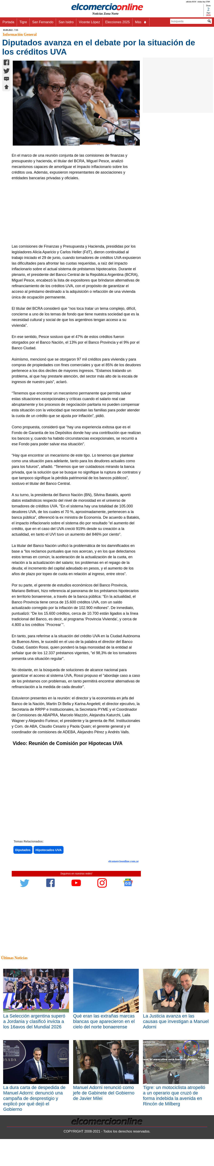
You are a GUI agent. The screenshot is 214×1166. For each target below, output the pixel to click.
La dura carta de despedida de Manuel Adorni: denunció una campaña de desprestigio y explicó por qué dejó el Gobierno (34, 1098)
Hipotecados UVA (49, 850)
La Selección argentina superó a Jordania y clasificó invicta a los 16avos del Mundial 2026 (34, 1021)
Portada (8, 22)
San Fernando (42, 22)
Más (141, 22)
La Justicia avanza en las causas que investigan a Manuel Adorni (176, 1021)
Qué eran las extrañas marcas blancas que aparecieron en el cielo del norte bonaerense (104, 1021)
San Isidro (66, 22)
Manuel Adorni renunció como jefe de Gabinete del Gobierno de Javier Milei (104, 1093)
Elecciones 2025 (117, 22)
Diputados (23, 850)
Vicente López (89, 22)
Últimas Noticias (14, 958)
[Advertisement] (74, 212)
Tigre (23, 22)
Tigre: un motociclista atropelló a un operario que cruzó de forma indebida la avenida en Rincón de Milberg (174, 1095)
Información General (20, 34)
